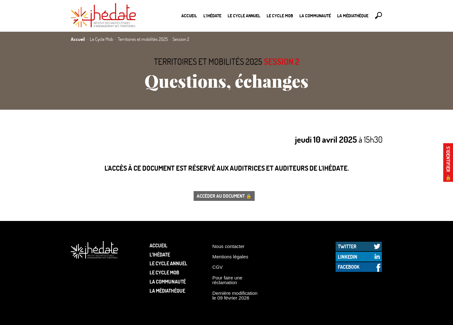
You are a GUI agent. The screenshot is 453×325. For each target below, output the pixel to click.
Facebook (349, 266)
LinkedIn (347, 256)
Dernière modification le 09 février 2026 (235, 295)
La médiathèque (352, 16)
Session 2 (281, 61)
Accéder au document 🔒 (224, 196)
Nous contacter (228, 246)
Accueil (189, 16)
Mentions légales (230, 256)
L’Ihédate (212, 16)
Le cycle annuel (244, 16)
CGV (217, 267)
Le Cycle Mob (280, 16)
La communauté (315, 16)
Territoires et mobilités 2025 (208, 61)
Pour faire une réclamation (227, 280)
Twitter (347, 246)
